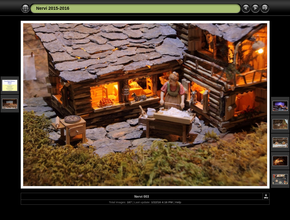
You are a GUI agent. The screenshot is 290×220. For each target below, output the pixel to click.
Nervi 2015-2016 (53, 8)
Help (178, 202)
